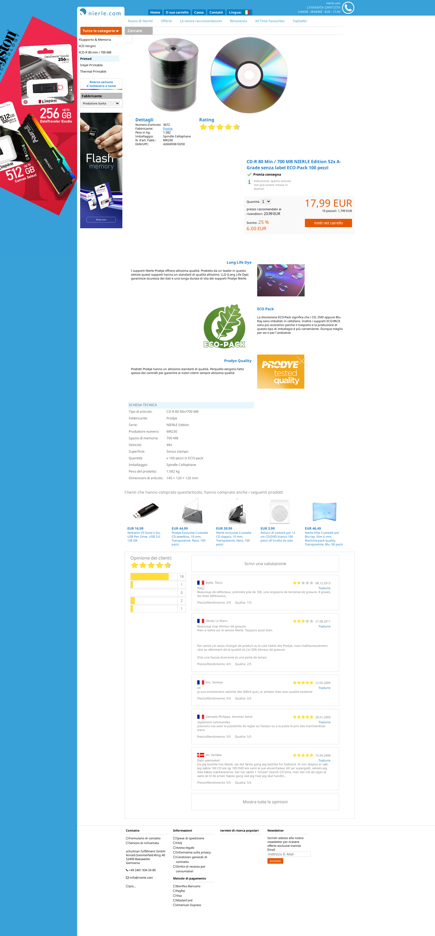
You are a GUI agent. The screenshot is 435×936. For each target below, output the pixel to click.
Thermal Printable (93, 71)
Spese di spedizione (189, 838)
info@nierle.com (140, 877)
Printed (86, 59)
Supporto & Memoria (95, 39)
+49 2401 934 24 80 (141, 870)
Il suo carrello (177, 12)
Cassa (199, 12)
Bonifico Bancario (187, 886)
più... (131, 886)
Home (155, 12)
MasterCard (183, 900)
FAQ (178, 843)
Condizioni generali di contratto (190, 859)
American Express (187, 905)
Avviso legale (184, 848)
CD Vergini (87, 46)
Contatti (216, 12)
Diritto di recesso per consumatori (189, 869)
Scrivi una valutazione (265, 563)
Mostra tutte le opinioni (265, 801)
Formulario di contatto (143, 838)
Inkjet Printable (91, 65)
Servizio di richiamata (143, 843)
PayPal (179, 891)
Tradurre (324, 588)
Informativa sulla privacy (192, 852)
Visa (178, 895)
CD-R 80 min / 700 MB (95, 52)
